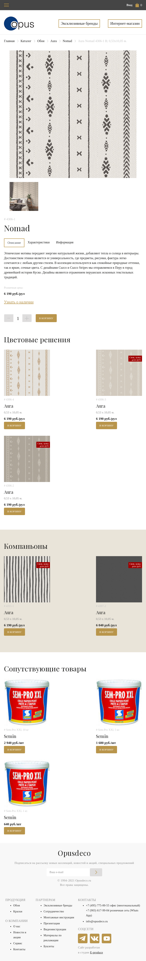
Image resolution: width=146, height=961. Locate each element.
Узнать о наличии (19, 302)
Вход (129, 5)
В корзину (46, 318)
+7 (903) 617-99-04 (97, 910)
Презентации (52, 923)
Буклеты (49, 946)
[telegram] (83, 939)
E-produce (96, 952)
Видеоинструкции (55, 929)
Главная (9, 41)
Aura (53, 41)
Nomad (67, 41)
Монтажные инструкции (59, 917)
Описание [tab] (14, 242)
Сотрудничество (54, 911)
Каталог (26, 41)
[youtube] (107, 939)
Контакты (19, 949)
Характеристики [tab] (39, 242)
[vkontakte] (95, 939)
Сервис (17, 943)
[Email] (74, 872)
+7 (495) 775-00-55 (97, 905)
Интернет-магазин (125, 23)
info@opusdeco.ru (97, 921)
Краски (17, 911)
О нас (16, 926)
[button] (138, 5)
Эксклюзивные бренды (79, 23)
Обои (40, 41)
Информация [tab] (64, 242)
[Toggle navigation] (6, 5)
